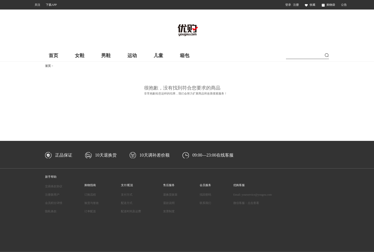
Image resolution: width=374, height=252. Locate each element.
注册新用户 (52, 194)
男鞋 (106, 55)
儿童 (158, 55)
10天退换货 (106, 155)
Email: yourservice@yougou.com (252, 194)
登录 (288, 4)
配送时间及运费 (131, 211)
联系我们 (205, 203)
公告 (344, 4)
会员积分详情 (53, 203)
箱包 (184, 55)
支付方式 (126, 194)
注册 (296, 4)
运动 (132, 55)
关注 (37, 4)
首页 (53, 55)
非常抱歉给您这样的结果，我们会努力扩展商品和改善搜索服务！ (185, 93)
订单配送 (90, 211)
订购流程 (90, 194)
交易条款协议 (53, 186)
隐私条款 (51, 211)
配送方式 (126, 203)
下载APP (51, 4)
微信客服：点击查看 (246, 203)
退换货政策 (170, 194)
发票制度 (169, 211)
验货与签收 (91, 203)
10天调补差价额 (155, 155)
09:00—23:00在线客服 (213, 155)
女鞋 (79, 55)
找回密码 (205, 194)
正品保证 (63, 155)
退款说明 (169, 203)
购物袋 (328, 4)
